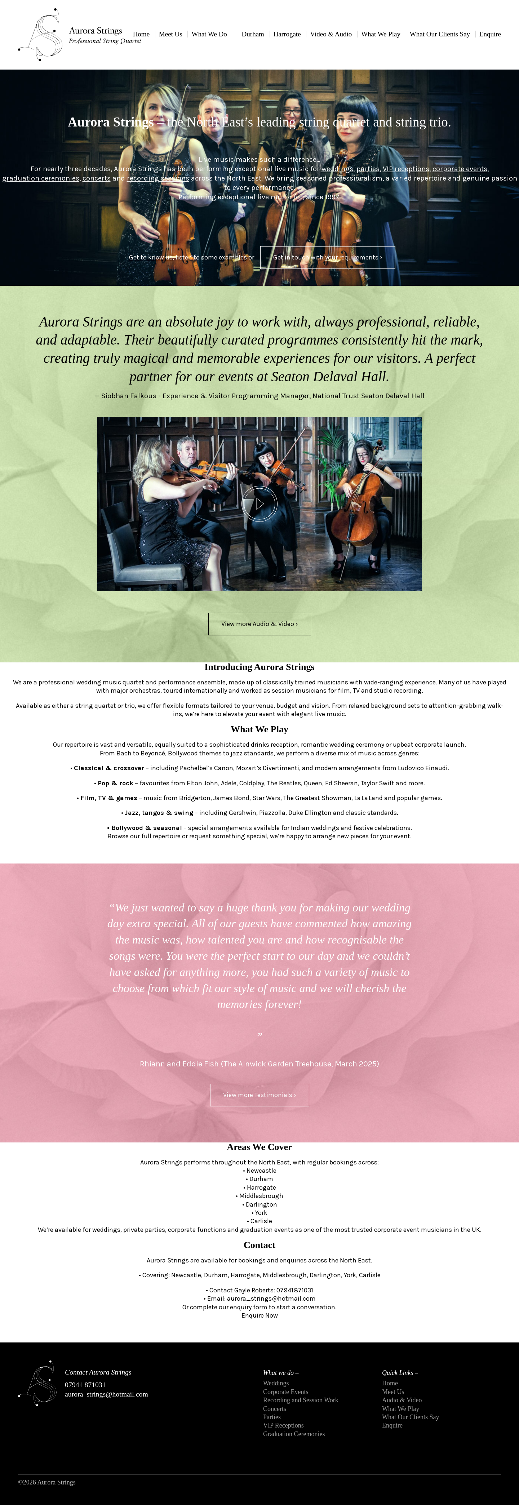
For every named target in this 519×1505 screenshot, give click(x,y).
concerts (97, 178)
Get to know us (151, 257)
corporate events (459, 169)
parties (368, 169)
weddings (337, 169)
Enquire (490, 34)
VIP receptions (406, 169)
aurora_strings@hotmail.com (106, 1394)
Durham (253, 34)
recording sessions (158, 178)
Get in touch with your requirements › (327, 257)
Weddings (276, 1383)
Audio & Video (402, 1400)
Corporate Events (285, 1391)
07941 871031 (85, 1385)
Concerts (274, 1408)
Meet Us (170, 34)
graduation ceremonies (40, 178)
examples (233, 257)
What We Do (209, 34)
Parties (272, 1417)
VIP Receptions (283, 1425)
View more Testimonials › (259, 1095)
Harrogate (287, 34)
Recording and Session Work (300, 1400)
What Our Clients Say (440, 34)
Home (141, 34)
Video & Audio (331, 34)
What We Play (380, 34)
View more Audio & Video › (259, 624)
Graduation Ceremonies (294, 1434)
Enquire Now (259, 1315)
